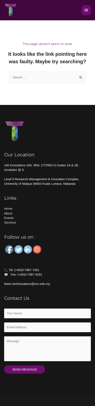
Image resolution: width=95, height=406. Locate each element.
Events (9, 218)
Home (8, 208)
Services (10, 222)
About (8, 213)
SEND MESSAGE (24, 369)
